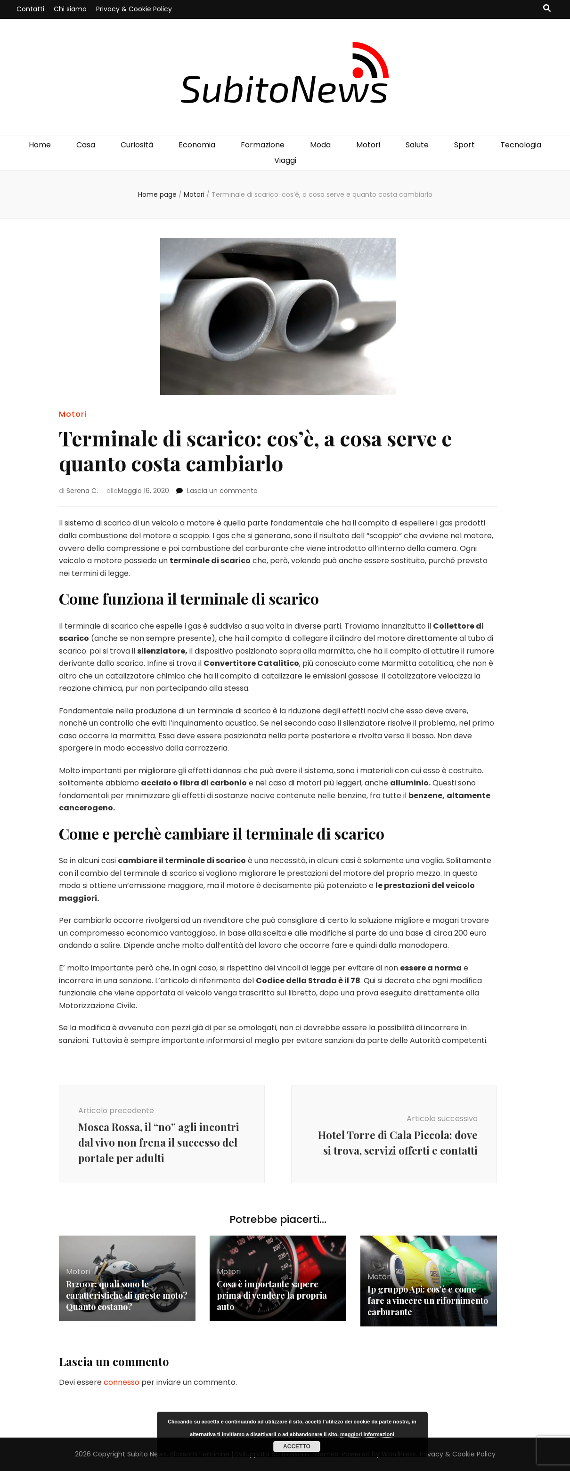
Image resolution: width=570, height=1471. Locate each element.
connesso (121, 1382)
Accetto (296, 1446)
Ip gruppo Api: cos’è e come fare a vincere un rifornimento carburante (427, 1300)
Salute (417, 144)
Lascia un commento (222, 490)
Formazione (263, 144)
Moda (320, 144)
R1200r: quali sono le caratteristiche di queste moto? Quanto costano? (126, 1295)
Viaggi (285, 160)
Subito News (147, 1454)
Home (40, 144)
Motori (368, 144)
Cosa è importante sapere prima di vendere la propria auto (272, 1295)
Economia (197, 144)
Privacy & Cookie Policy (134, 9)
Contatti (30, 9)
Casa (85, 144)
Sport (464, 144)
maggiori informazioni (367, 1434)
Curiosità (137, 144)
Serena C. (82, 490)
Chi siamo (70, 9)
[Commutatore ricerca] (547, 8)
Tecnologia (520, 144)
